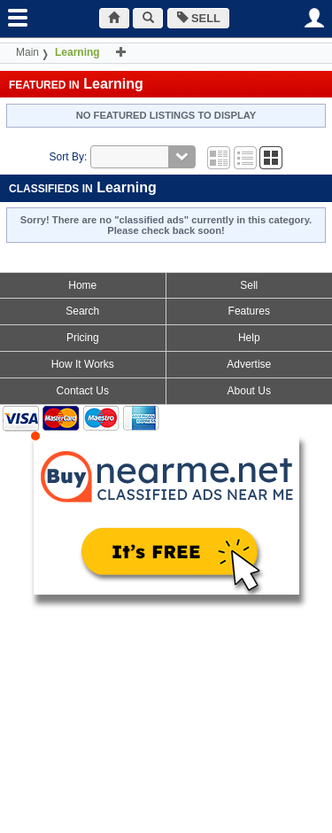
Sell (249, 285)
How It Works (82, 364)
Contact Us (83, 391)
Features (249, 311)
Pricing (82, 337)
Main (27, 52)
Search (82, 311)
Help (249, 337)
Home (82, 285)
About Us (249, 391)
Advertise (249, 364)
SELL (198, 18)
